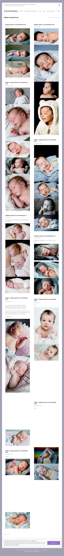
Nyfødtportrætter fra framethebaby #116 (44, 236)
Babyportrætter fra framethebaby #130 (44, 24)
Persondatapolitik (28, 551)
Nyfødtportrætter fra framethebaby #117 (16, 215)
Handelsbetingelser (35, 551)
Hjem (50, 17)
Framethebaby (11, 11)
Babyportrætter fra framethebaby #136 (15, 24)
